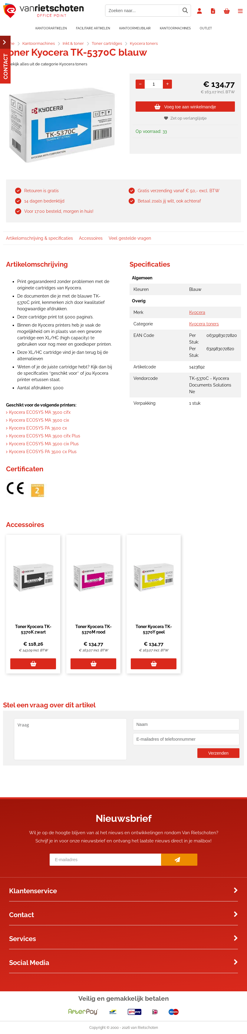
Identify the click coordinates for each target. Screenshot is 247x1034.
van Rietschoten (144, 1028)
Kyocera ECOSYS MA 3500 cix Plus (44, 443)
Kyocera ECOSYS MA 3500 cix (39, 420)
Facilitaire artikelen (93, 28)
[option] (61, 125)
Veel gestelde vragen (130, 238)
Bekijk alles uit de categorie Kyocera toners (45, 64)
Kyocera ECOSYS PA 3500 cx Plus (43, 451)
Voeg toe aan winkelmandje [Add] (185, 107)
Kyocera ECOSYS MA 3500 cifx (40, 412)
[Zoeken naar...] (185, 11)
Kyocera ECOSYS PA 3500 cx (38, 428)
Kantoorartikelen (51, 28)
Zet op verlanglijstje (185, 118)
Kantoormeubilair (135, 28)
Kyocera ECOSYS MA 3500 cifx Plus (44, 435)
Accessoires (91, 238)
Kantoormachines (175, 28)
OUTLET (206, 28)
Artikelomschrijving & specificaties (39, 238)
